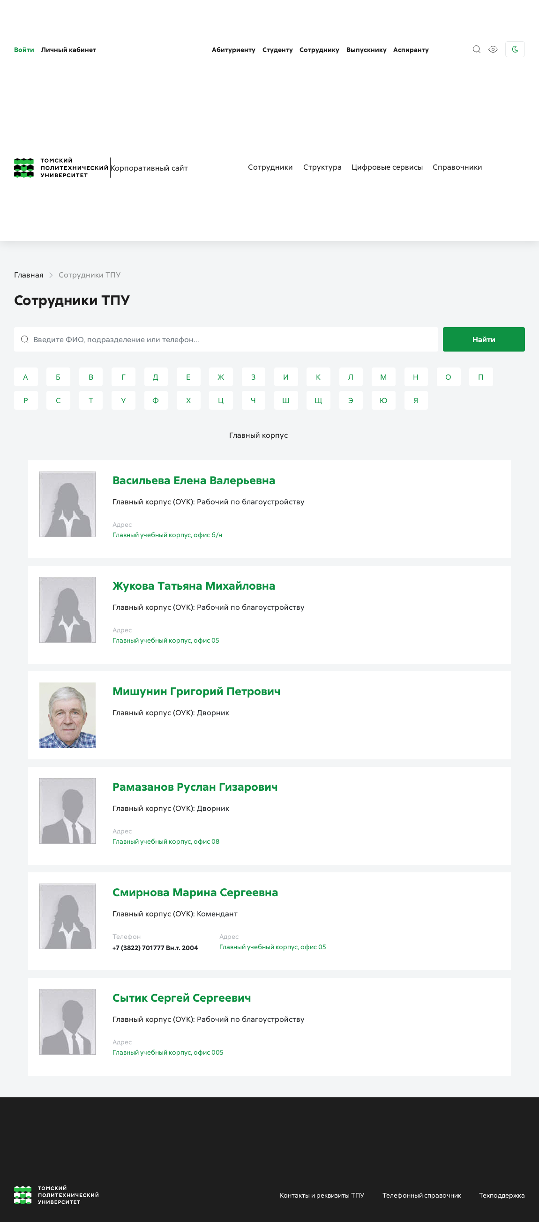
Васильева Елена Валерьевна (194, 391)
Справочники (457, 78)
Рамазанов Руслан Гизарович (195, 698)
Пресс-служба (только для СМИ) (458, 1195)
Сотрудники (270, 78)
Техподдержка (502, 1107)
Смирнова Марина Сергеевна (195, 803)
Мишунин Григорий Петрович (196, 602)
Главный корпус (258, 347)
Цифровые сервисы (387, 78)
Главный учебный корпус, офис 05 (165, 552)
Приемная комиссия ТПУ (234, 1195)
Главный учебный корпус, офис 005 (168, 964)
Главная (29, 186)
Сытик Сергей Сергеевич (181, 909)
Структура (322, 78)
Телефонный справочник (421, 1107)
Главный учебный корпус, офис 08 (165, 753)
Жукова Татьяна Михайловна (194, 497)
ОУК (183, 413)
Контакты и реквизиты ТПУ (322, 1107)
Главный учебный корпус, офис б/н (167, 446)
